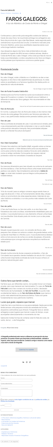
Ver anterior (5, 441)
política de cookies (41, 399)
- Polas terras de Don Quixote (10, 423)
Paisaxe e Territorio (6, 13)
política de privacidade (7, 401)
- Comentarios (15, 13)
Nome (3, 378)
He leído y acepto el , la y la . (25, 400)
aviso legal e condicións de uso (24, 399)
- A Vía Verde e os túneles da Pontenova (13, 421)
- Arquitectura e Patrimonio (9, 432)
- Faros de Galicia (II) (7, 425)
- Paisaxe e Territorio (7, 433)
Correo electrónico (6, 383)
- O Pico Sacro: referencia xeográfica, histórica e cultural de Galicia (20, 418)
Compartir (3, 365)
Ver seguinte (14, 441)
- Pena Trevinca (5, 419)
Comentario (4, 388)
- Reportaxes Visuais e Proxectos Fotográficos (14, 435)
